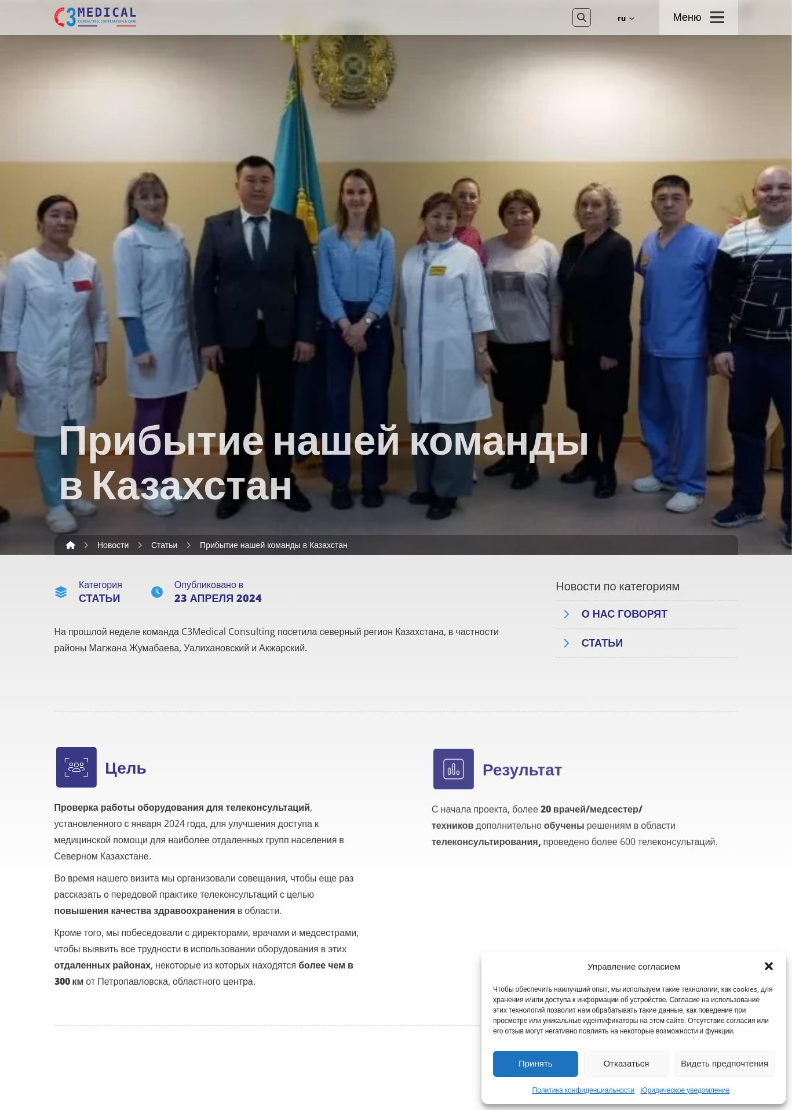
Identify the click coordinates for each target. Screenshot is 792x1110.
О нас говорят (625, 614)
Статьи (164, 545)
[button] (769, 966)
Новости (113, 545)
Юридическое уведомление (684, 1090)
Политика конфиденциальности (583, 1090)
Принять (536, 1063)
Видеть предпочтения (724, 1063)
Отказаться (626, 1063)
